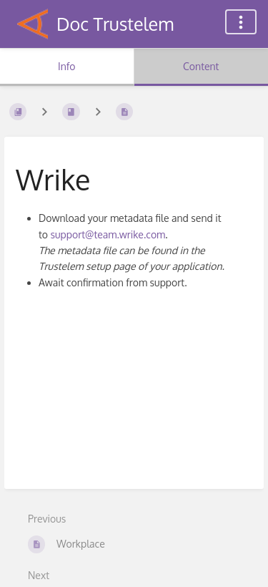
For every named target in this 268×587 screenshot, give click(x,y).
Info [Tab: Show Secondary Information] (67, 66)
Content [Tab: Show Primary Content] (201, 66)
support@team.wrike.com (107, 234)
